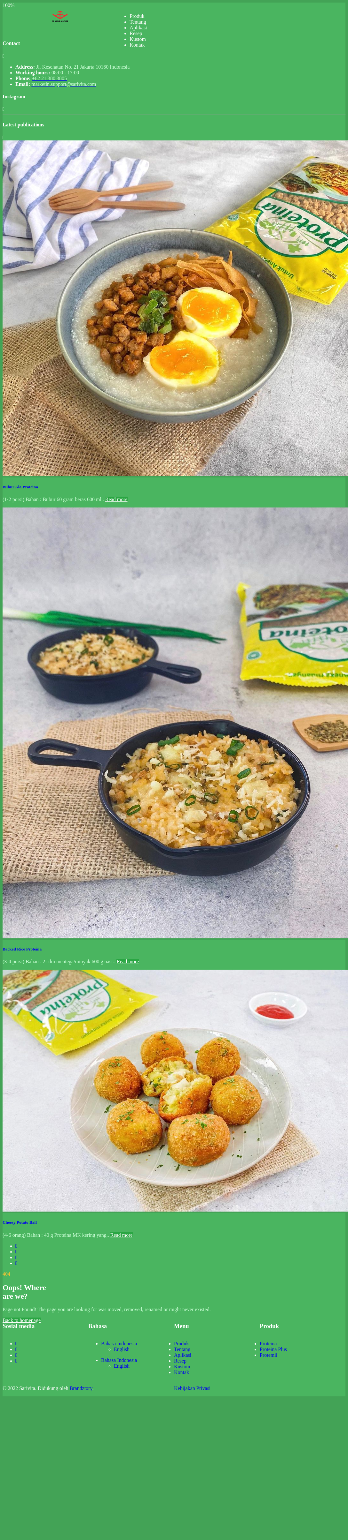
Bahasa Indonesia (119, 1343)
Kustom (138, 39)
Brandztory (80, 1388)
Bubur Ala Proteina (20, 487)
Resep (136, 33)
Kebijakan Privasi (192, 1388)
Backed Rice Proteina (22, 949)
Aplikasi (138, 27)
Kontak (137, 45)
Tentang (138, 22)
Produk (137, 16)
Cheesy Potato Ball (20, 1222)
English (122, 1349)
